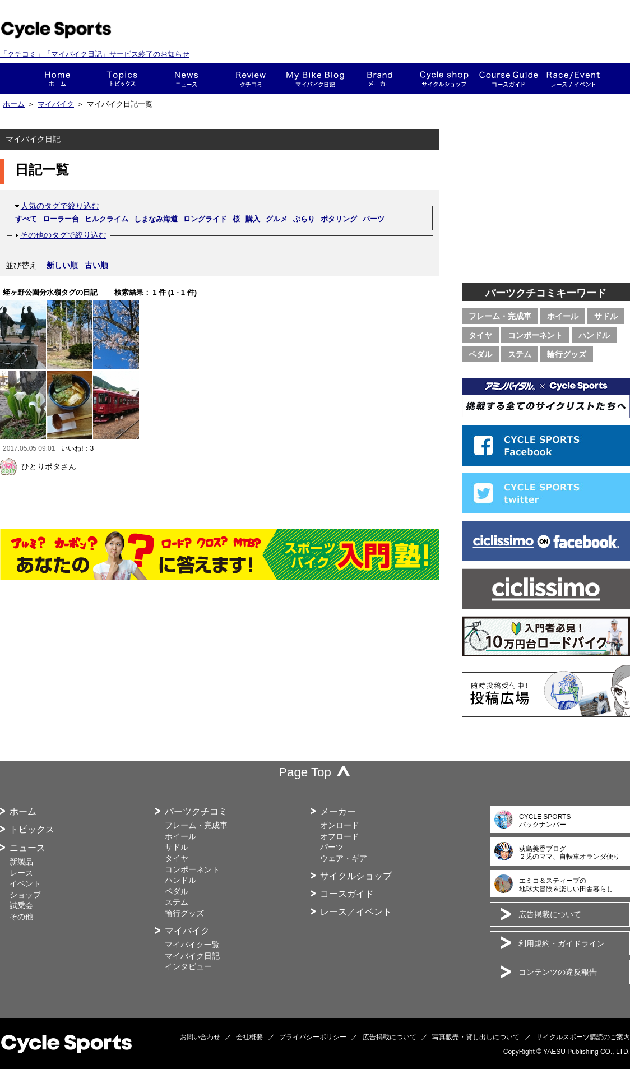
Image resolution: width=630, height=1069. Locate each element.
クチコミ (251, 78)
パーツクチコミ (196, 811)
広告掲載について (549, 914)
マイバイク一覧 (192, 944)
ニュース (186, 78)
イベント (25, 883)
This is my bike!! (315, 78)
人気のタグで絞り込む (60, 205)
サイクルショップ (356, 876)
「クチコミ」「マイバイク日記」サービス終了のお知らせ (94, 54)
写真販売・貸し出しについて (476, 1037)
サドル (606, 316)
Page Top (305, 772)
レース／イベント (356, 912)
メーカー (380, 78)
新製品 (21, 861)
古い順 (96, 265)
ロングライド (205, 219)
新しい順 (62, 265)
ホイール (562, 316)
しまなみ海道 (156, 219)
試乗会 (21, 905)
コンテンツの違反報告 (557, 972)
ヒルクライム (106, 219)
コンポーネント (535, 335)
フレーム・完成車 (500, 316)
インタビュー (188, 966)
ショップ (444, 78)
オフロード (339, 836)
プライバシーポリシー (312, 1037)
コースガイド (508, 78)
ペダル (480, 354)
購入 (252, 219)
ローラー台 (61, 219)
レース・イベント (573, 78)
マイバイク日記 (192, 955)
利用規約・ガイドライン (561, 943)
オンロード (339, 825)
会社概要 (249, 1037)
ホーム (57, 78)
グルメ (277, 219)
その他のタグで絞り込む (63, 234)
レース (21, 872)
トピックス (122, 78)
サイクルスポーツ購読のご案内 (583, 1037)
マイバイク (56, 104)
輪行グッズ (566, 354)
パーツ (374, 219)
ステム (519, 354)
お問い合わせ (200, 1037)
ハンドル (594, 335)
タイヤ (480, 335)
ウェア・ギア (343, 858)
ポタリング (339, 219)
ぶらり (304, 219)
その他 (21, 916)
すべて (26, 219)
